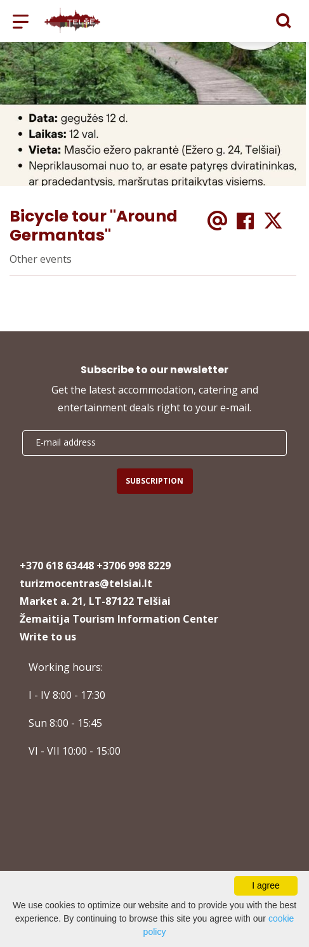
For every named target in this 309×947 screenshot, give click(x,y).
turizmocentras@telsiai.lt (86, 583)
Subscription (154, 480)
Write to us (48, 637)
